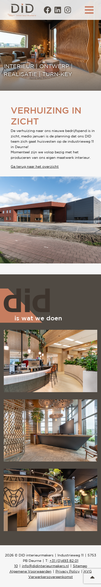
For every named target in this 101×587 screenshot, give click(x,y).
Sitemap (80, 566)
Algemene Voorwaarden (30, 571)
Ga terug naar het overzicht (35, 166)
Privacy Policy (67, 571)
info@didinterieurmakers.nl (45, 566)
